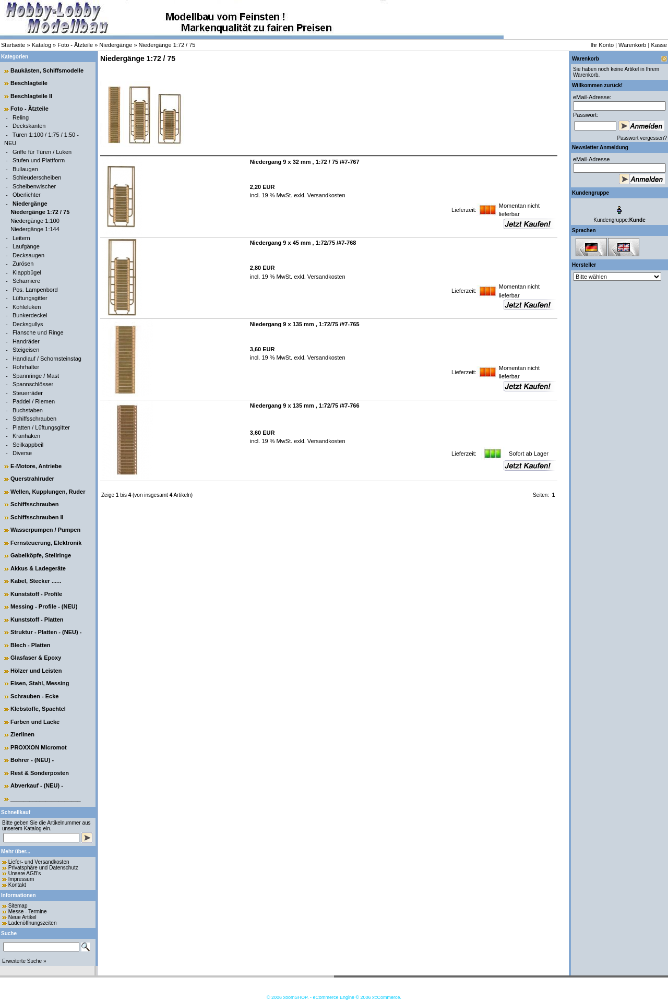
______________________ (45, 798)
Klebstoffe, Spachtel (38, 709)
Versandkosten (325, 195)
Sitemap (18, 906)
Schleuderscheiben (37, 177)
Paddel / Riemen (34, 401)
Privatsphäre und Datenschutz (43, 868)
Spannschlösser (33, 384)
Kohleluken (27, 307)
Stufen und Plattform (39, 160)
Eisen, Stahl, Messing (39, 683)
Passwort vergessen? (642, 138)
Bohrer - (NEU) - (32, 760)
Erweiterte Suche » (24, 961)
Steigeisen (26, 350)
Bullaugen (25, 169)
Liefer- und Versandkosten (38, 862)
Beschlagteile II (31, 96)
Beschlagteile (28, 83)
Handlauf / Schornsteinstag (47, 358)
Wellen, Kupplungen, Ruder (47, 491)
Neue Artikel (22, 917)
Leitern (21, 238)
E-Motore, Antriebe (36, 466)
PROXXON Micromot (38, 747)
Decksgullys (28, 324)
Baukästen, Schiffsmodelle (47, 70)
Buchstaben (28, 410)
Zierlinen (22, 734)
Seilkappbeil (28, 445)
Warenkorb (632, 45)
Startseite (13, 45)
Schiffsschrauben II (36, 517)
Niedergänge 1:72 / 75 (167, 45)
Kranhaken (26, 436)
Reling (21, 117)
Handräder (26, 341)
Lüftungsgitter (30, 298)
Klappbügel (27, 272)
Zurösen (23, 263)
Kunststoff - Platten (36, 619)
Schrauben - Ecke (34, 696)
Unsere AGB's (24, 873)
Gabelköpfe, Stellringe (40, 555)
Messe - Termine (27, 911)
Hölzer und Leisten (36, 671)
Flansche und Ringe (38, 332)
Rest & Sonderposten (39, 773)
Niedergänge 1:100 (34, 221)
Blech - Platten (30, 645)
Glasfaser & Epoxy (35, 657)
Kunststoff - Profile (36, 594)
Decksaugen (28, 255)
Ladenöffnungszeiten (32, 923)
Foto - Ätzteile (75, 45)
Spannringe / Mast (36, 376)
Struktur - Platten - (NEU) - (45, 632)
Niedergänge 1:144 (34, 229)
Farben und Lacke (34, 722)
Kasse (659, 45)
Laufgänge (26, 246)
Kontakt (17, 885)
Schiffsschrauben (34, 418)
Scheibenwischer (34, 186)
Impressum (21, 879)
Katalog (41, 45)
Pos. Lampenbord (35, 290)
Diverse (22, 453)
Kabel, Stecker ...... (35, 581)
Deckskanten (29, 126)
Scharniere (26, 281)
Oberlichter (27, 195)
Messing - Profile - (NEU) (43, 606)
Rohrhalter (26, 367)
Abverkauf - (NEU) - (36, 785)
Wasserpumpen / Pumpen (45, 530)
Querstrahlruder (32, 478)
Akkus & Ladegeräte (38, 568)
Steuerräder (28, 393)
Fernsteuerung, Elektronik (45, 543)
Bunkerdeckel (30, 315)
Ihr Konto (602, 45)
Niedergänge (115, 45)
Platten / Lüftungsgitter (41, 427)
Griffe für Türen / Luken (42, 152)
